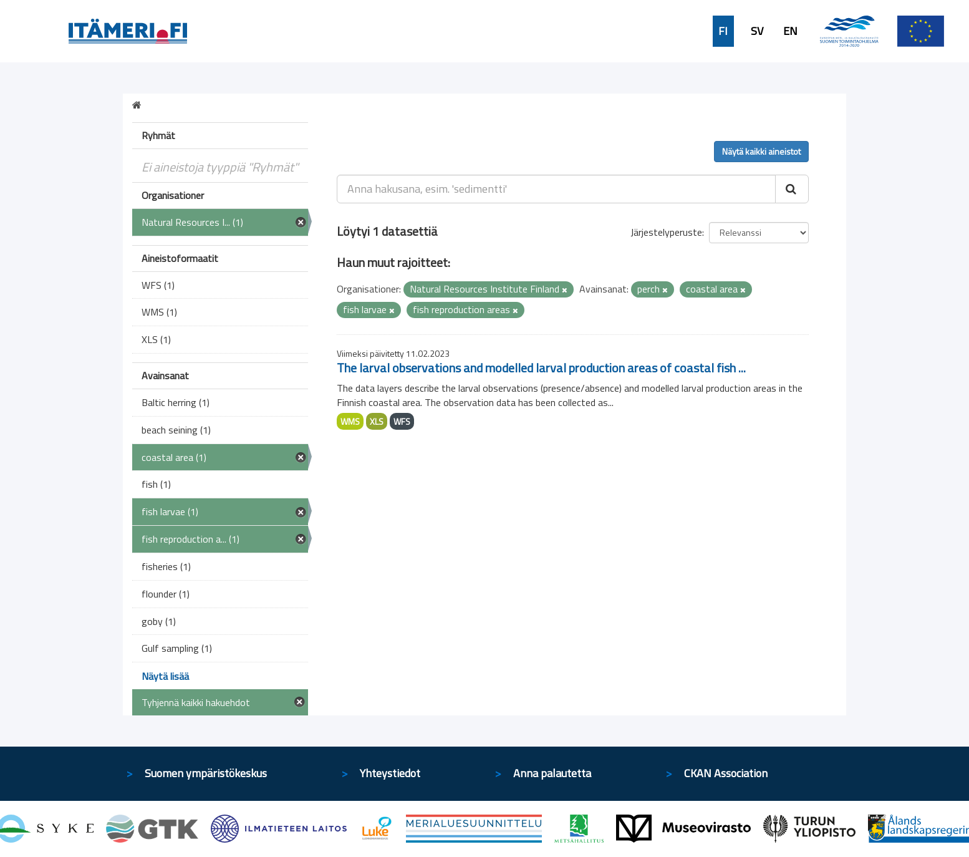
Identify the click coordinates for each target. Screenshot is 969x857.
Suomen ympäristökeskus (206, 773)
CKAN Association (726, 773)
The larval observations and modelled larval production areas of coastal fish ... (541, 367)
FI (723, 31)
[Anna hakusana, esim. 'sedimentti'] (556, 189)
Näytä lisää (165, 676)
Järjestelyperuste (666, 232)
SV (757, 31)
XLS (376, 421)
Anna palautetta (552, 773)
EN (790, 31)
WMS (350, 421)
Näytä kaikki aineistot (761, 151)
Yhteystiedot (390, 773)
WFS (401, 421)
